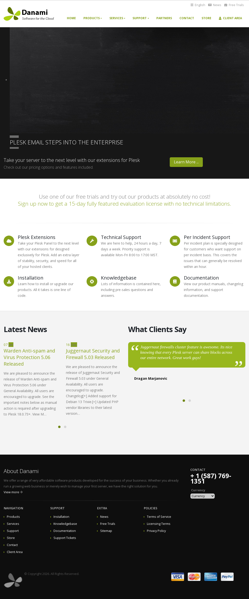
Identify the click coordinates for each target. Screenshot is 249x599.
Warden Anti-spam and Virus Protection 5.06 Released (29, 357)
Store (206, 18)
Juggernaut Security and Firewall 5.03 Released (93, 354)
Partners (164, 18)
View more (11, 492)
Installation (61, 517)
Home (71, 18)
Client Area (230, 18)
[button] (59, 426)
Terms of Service (159, 517)
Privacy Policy (156, 531)
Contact (186, 18)
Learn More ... (186, 162)
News (214, 5)
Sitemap (106, 531)
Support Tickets (64, 538)
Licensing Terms (158, 524)
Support (140, 18)
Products (91, 18)
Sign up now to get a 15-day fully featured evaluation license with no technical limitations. (124, 203)
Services (116, 18)
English (198, 5)
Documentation (64, 531)
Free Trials (234, 5)
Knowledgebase (65, 524)
